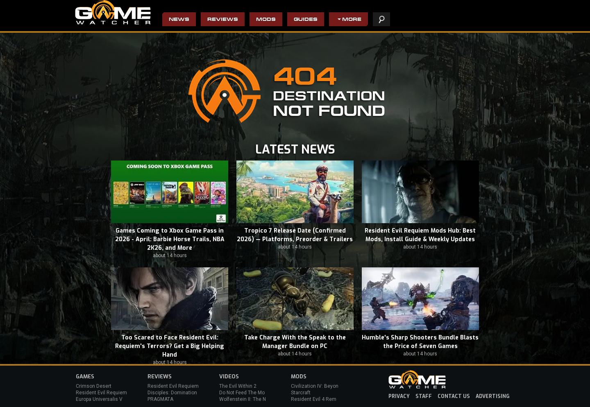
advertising (493, 396)
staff (423, 396)
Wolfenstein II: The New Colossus (257, 399)
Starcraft (301, 393)
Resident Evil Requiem (101, 393)
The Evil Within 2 (237, 386)
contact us (454, 396)
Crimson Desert (93, 386)
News (179, 20)
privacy (399, 396)
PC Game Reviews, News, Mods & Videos (113, 12)
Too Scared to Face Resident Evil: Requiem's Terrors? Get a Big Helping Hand (169, 346)
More (351, 20)
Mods (266, 20)
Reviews (222, 20)
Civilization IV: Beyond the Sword (328, 386)
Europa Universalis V (99, 399)
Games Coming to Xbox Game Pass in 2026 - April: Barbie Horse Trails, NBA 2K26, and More (170, 239)
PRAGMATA (160, 399)
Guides (306, 20)
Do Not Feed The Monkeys (248, 393)
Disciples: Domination (172, 393)
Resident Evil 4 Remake (318, 399)
